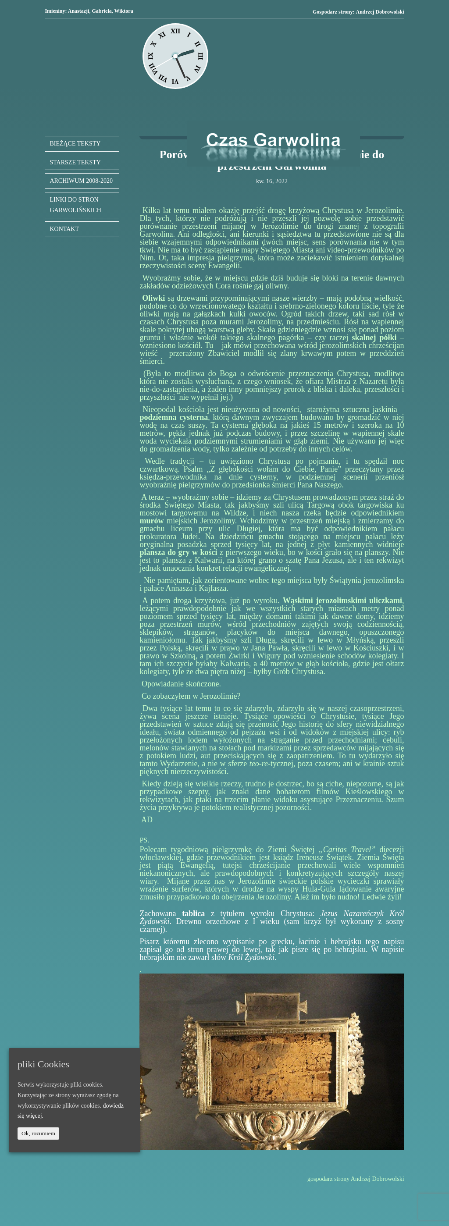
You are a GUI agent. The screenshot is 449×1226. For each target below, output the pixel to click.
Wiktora (123, 11)
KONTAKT (64, 229)
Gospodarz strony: (358, 12)
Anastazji (78, 11)
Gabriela (101, 11)
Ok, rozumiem (38, 1133)
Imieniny (55, 11)
